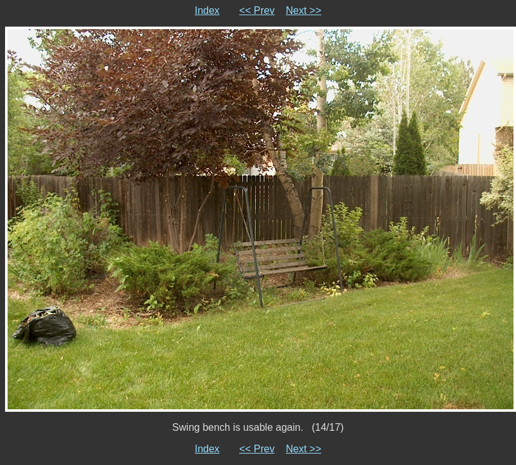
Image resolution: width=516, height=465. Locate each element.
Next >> (303, 10)
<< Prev (256, 10)
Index (207, 10)
